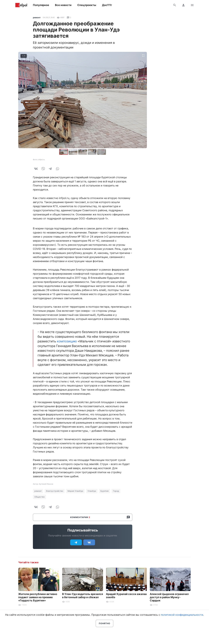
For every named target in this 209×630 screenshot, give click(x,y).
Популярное (41, 5)
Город (116, 491)
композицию (67, 341)
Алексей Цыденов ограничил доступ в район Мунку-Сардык (169, 597)
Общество (39, 497)
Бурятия (104, 491)
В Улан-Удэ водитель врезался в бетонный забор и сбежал (82, 595)
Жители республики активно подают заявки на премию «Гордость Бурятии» (37, 597)
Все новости (63, 5)
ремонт (37, 17)
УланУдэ (92, 491)
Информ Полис (21, 5)
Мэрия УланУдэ (75, 491)
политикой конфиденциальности (182, 614)
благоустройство (54, 491)
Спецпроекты (86, 5)
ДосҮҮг (107, 5)
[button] (73, 151)
